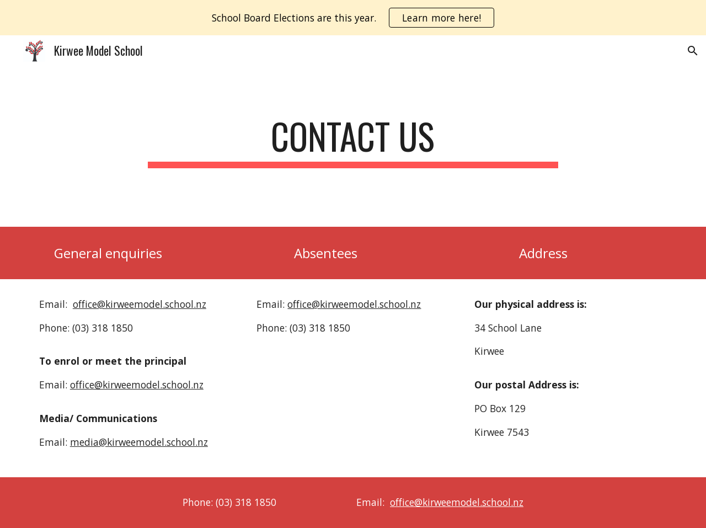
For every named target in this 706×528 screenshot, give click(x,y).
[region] (353, 17)
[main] (353, 146)
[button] (693, 51)
